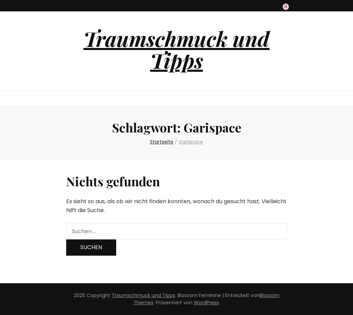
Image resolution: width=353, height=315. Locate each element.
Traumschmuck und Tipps (176, 49)
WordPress (206, 302)
